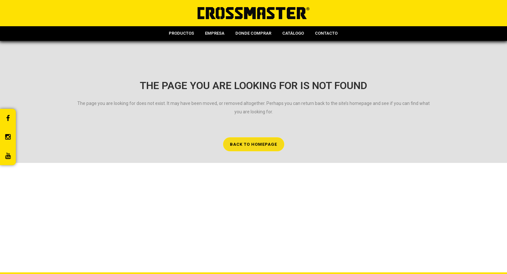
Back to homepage (253, 144)
